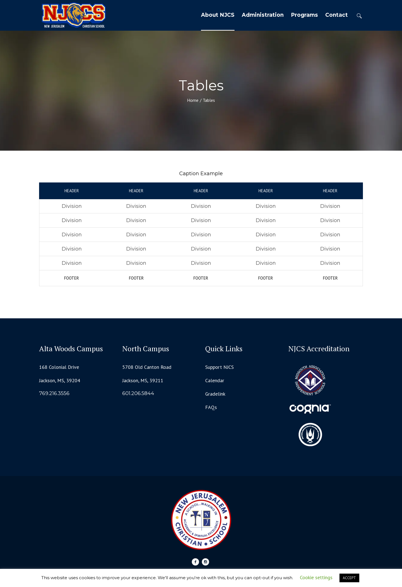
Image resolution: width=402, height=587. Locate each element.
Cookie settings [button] (316, 577)
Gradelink (215, 394)
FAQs (211, 407)
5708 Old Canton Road (146, 367)
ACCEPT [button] (349, 578)
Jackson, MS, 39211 (142, 380)
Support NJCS (219, 367)
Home (192, 100)
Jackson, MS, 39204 (59, 380)
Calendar (214, 380)
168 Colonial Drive (59, 367)
